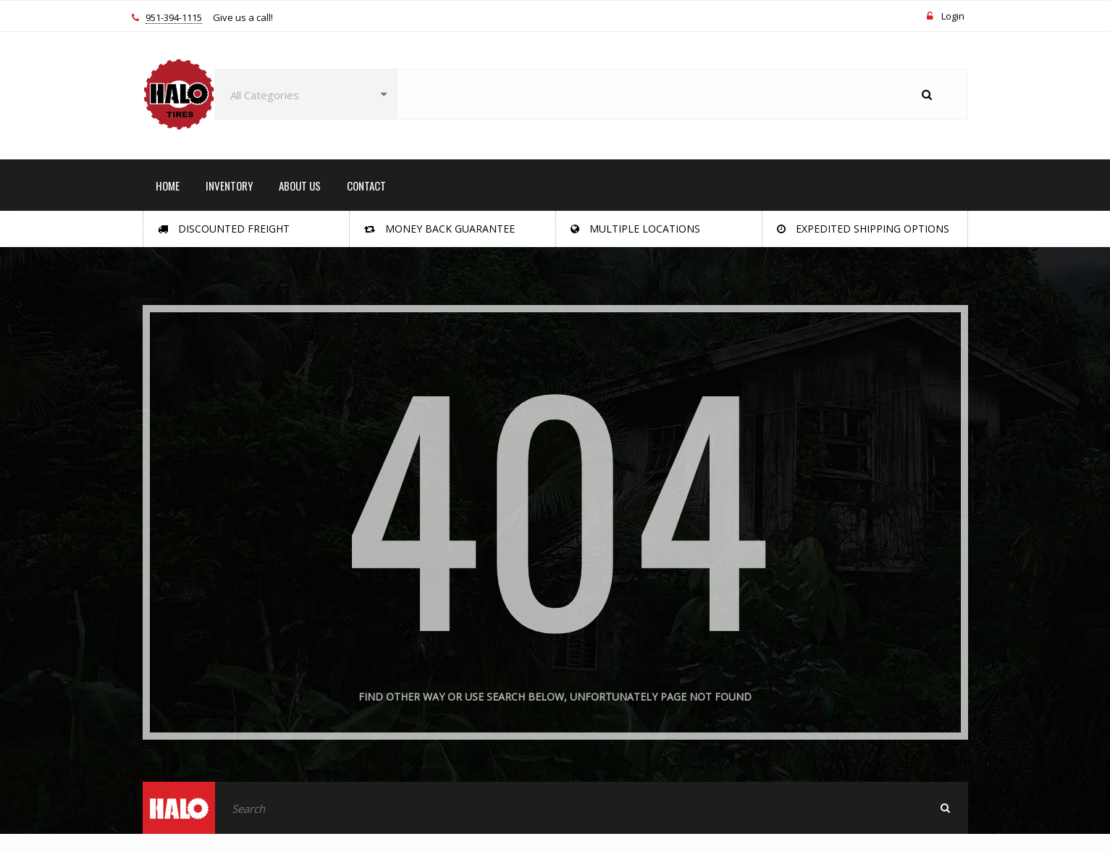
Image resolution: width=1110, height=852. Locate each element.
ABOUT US (300, 185)
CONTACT (366, 185)
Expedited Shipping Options (863, 228)
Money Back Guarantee (439, 228)
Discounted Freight (224, 228)
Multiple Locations (635, 228)
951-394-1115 (174, 18)
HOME (168, 185)
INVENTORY (229, 185)
